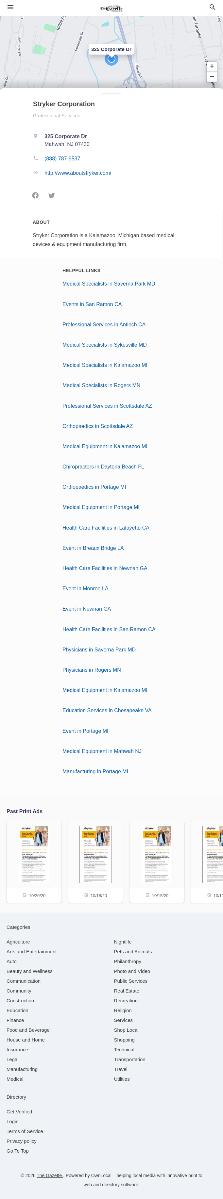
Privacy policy (22, 1141)
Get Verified (19, 1111)
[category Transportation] (130, 1059)
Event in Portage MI (85, 731)
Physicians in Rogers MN (91, 670)
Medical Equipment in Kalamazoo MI (104, 446)
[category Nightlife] (123, 941)
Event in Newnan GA (86, 609)
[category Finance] (15, 1020)
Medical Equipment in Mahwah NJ (102, 751)
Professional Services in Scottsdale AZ (107, 406)
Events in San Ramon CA (92, 304)
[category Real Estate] (127, 991)
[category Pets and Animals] (133, 951)
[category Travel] (121, 1069)
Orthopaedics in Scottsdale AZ (97, 426)
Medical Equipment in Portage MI (101, 507)
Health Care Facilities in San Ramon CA (109, 629)
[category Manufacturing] (22, 1069)
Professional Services (56, 115)
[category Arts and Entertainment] (32, 951)
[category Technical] (124, 1049)
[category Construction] (20, 1000)
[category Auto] (12, 961)
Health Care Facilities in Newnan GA (104, 568)
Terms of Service (25, 1131)
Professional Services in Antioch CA (104, 324)
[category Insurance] (17, 1049)
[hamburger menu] (10, 7)
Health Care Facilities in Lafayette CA (105, 528)
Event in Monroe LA (85, 588)
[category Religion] (123, 1010)
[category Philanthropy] (127, 961)
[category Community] (19, 991)
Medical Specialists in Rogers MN (101, 385)
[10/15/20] (156, 861)
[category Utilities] (122, 1079)
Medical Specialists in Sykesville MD (104, 345)
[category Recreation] (126, 1000)
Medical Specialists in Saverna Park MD (108, 284)
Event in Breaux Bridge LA (93, 548)
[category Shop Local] (126, 1030)
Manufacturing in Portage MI (95, 771)
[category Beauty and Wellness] (30, 971)
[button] (111, 59)
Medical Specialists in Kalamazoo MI (104, 365)
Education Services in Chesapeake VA (107, 710)
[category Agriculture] (18, 941)
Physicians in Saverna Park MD (99, 649)
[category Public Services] (131, 981)
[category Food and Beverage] (28, 1030)
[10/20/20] (34, 861)
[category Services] (123, 1020)
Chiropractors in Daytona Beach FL (103, 466)
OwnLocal (101, 1175)
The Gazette (50, 1175)
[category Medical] (15, 1079)
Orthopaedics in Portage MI (94, 487)
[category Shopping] (124, 1040)
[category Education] (17, 1010)
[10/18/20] (95, 861)
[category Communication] (24, 981)
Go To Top (18, 1151)
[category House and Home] (26, 1040)
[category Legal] (13, 1059)
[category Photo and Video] (132, 971)
